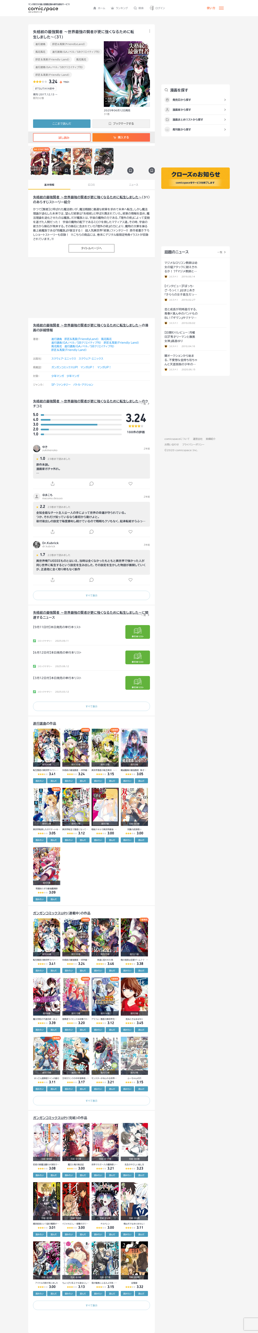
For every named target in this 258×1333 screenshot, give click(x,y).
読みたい (40, 781)
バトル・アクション (83, 384)
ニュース (133, 184)
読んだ (54, 781)
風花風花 (40, 52)
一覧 (143, 403)
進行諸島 (40, 44)
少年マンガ (57, 376)
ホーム (99, 8)
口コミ (91, 184)
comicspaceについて (177, 439)
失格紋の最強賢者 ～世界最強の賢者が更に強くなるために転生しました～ (87, 197)
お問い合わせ (171, 444)
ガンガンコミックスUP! (64, 367)
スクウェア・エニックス (63, 358)
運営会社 (198, 439)
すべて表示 (91, 595)
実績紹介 (210, 439)
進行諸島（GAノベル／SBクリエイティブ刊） (76, 52)
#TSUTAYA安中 (44, 88)
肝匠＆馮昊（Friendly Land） (52, 59)
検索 (139, 8)
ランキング (119, 8)
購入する (121, 137)
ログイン (157, 8)
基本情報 (49, 184)
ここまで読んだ (61, 123)
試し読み (61, 137)
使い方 (211, 8)
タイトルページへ (91, 248)
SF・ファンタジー (61, 384)
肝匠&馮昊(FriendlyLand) (68, 44)
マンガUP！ (87, 367)
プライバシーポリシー (193, 444)
